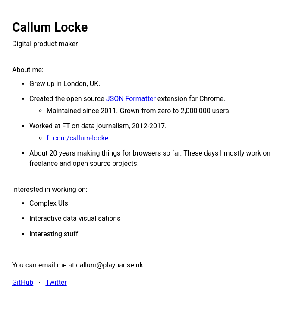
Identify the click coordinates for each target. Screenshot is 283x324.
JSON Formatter (131, 99)
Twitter (55, 282)
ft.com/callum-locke (77, 138)
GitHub (22, 282)
